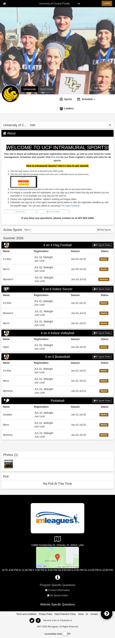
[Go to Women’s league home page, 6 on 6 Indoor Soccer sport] (57, 313)
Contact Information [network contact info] (59, 590)
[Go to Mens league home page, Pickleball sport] (57, 425)
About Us (83, 614)
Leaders (69, 108)
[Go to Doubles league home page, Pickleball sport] (57, 414)
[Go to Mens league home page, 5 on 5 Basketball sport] (57, 381)
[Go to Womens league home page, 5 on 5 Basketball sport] (57, 391)
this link (55, 157)
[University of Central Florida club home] (46, 89)
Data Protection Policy (65, 614)
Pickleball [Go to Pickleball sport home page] (57, 400)
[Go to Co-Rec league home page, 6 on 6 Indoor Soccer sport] (57, 303)
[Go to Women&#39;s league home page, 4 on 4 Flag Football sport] (57, 279)
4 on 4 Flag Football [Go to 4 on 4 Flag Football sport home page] (57, 245)
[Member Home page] (4, 3)
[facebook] (79, 620)
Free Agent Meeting (70, 206)
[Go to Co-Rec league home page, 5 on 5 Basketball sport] (57, 370)
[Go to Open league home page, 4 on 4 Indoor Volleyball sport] (57, 347)
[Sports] (66, 99)
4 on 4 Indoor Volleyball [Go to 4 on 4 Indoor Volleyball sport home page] (57, 333)
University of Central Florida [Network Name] (54, 3)
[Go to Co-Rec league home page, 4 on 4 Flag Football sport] (57, 259)
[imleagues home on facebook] (38, 620)
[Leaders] (67, 108)
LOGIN (107, 3)
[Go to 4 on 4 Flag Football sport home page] (57, 245)
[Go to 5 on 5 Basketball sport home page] (57, 356)
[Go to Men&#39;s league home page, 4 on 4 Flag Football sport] (57, 269)
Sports (68, 99)
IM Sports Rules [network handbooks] (59, 595)
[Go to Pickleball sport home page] (57, 400)
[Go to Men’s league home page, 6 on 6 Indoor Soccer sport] (57, 323)
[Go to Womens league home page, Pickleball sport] (57, 435)
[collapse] (110, 125)
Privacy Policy (45, 614)
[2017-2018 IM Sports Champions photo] (8, 464)
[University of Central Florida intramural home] (29, 89)
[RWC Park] (57, 557)
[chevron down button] (79, 3)
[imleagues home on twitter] (32, 620)
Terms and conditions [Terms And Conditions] (26, 614)
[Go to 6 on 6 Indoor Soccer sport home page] (57, 289)
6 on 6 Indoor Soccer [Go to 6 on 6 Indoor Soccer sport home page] (57, 289)
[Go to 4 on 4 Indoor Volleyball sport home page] (57, 333)
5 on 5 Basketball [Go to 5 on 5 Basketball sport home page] (57, 357)
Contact (94, 614)
